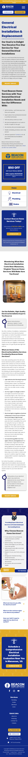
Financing (14, 718)
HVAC (14, 707)
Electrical (14, 704)
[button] (23, 7)
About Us (14, 716)
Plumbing (14, 700)
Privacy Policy (6, 752)
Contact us (19, 134)
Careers (14, 723)
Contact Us (14, 721)
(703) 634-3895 (16, 226)
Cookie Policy (13, 752)
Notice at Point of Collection (15, 754)
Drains (14, 702)
